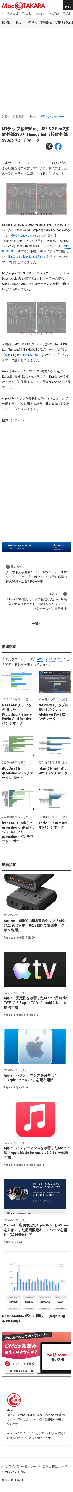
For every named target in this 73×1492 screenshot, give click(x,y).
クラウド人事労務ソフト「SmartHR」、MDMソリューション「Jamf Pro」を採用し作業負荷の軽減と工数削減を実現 (36, 574)
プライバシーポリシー (20, 1466)
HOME (6, 22)
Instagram (40, 13)
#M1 (42, 116)
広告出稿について (54, 1466)
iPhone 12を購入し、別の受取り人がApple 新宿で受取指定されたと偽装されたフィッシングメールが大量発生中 (37, 601)
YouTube (55, 13)
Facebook (12, 13)
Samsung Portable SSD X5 (21, 355)
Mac (18, 22)
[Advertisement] (36, 66)
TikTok (66, 13)
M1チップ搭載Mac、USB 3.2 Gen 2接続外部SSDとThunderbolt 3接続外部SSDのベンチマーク (35, 134)
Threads (26, 13)
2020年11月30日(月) (13, 116)
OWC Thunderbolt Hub (24, 235)
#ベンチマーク (57, 116)
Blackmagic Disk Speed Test (25, 256)
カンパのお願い (16, 1472)
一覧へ (36, 624)
